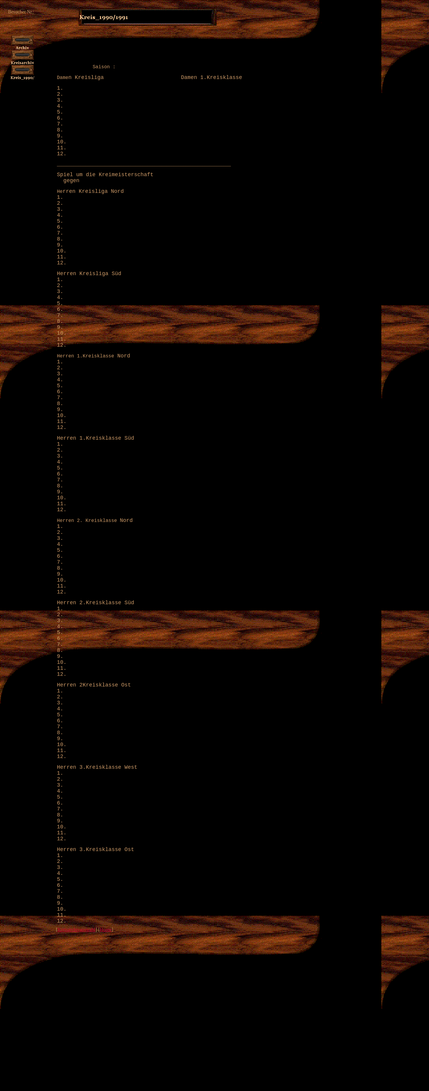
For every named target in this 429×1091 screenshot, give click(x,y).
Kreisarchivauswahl (76, 1088)
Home (105, 1088)
